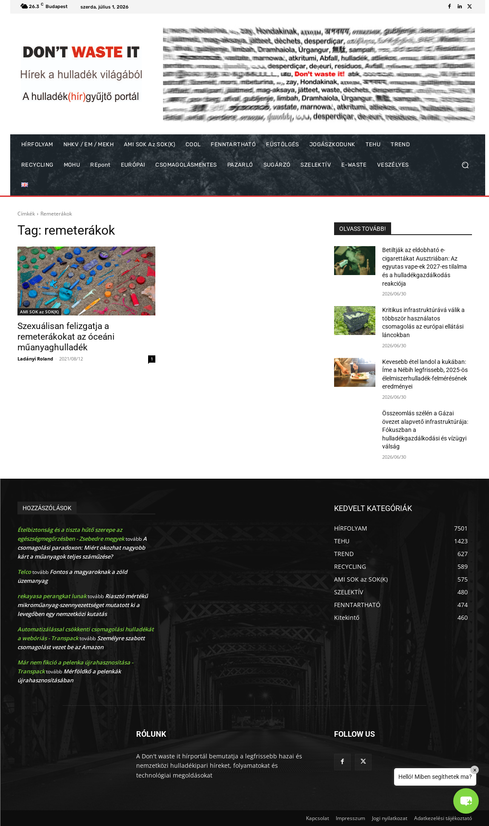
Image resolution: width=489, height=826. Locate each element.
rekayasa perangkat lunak (51, 596)
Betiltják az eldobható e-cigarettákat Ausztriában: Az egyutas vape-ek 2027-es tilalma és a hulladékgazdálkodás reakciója (424, 267)
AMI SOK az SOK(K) (39, 312)
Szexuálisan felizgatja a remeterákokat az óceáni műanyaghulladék (65, 336)
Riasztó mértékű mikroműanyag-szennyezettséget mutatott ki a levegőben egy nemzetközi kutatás (82, 605)
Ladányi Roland (35, 358)
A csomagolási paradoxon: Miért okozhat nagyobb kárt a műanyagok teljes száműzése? (82, 547)
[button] (465, 165)
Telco (24, 572)
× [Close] (474, 769)
